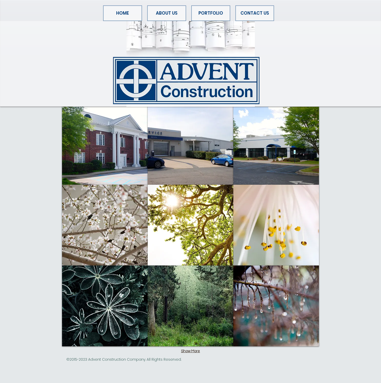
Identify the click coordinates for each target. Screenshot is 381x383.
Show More (190, 351)
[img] (190, 144)
